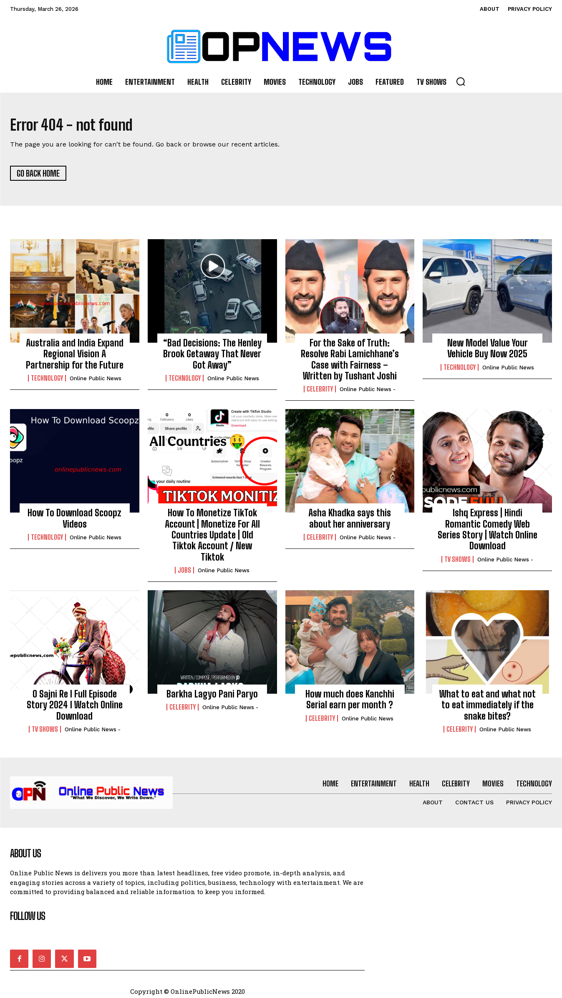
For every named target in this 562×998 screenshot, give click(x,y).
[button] (461, 81)
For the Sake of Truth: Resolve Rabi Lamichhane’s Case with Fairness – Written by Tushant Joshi (350, 362)
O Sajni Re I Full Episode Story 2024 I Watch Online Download (75, 708)
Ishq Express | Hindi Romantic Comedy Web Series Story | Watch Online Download (487, 532)
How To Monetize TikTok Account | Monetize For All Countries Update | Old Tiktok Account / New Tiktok (212, 538)
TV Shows (457, 562)
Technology (47, 381)
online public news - (368, 392)
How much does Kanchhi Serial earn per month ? (349, 702)
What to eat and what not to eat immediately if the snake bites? (487, 708)
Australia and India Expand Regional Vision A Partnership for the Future (74, 357)
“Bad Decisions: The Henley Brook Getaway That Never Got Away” (212, 357)
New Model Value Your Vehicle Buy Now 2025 (487, 351)
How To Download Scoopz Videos (74, 521)
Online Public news (95, 381)
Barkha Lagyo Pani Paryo (212, 696)
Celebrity (320, 392)
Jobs (184, 573)
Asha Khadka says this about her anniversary (349, 521)
